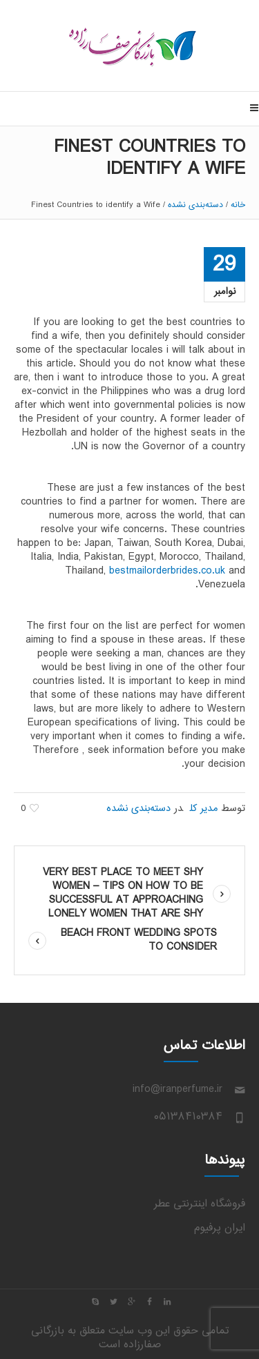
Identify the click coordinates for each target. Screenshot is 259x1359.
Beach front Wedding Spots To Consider (139, 940)
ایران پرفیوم (219, 1228)
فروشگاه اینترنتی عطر (199, 1204)
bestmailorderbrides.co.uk (167, 571)
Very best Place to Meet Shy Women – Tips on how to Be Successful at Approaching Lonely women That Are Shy (123, 893)
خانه (238, 205)
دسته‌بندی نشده (195, 205)
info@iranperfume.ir (177, 1089)
